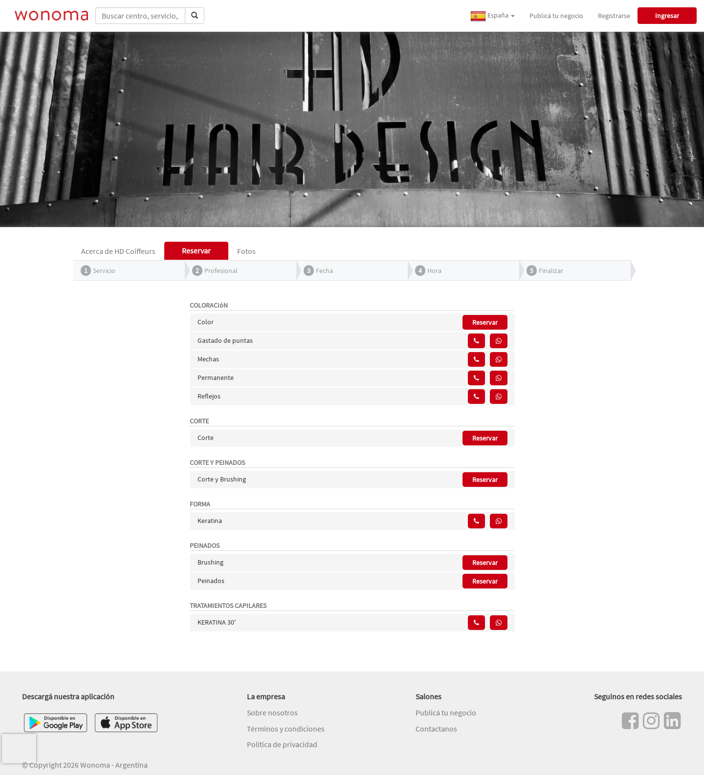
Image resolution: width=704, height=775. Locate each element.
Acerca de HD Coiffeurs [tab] (118, 251)
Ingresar (667, 15)
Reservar (485, 322)
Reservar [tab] (196, 250)
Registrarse (614, 15)
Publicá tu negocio (556, 15)
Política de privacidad (282, 744)
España (492, 16)
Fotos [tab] (246, 251)
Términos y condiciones (286, 728)
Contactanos (436, 728)
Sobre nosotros (272, 712)
